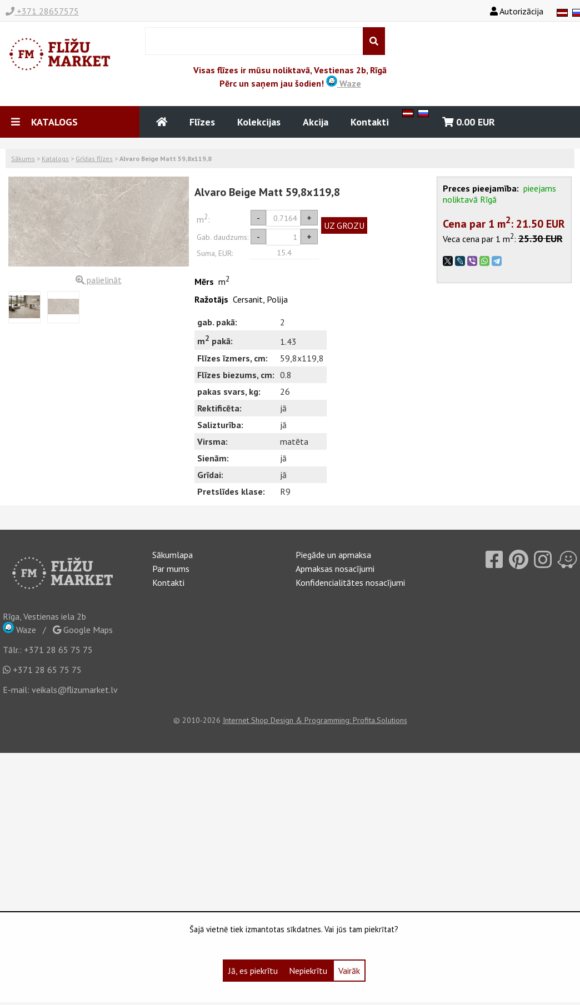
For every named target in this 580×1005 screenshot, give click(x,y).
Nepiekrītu (308, 970)
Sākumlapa (172, 554)
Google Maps (83, 629)
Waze (343, 83)
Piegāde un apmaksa (333, 554)
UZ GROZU (344, 225)
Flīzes (202, 121)
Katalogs (55, 158)
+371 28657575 (42, 11)
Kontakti (370, 121)
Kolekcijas (259, 121)
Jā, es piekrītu (253, 970)
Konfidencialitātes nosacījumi (350, 582)
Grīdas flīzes (94, 158)
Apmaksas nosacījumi (335, 568)
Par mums (170, 568)
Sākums (23, 158)
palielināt (99, 279)
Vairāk (349, 970)
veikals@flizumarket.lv (75, 689)
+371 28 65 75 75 (58, 649)
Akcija (315, 121)
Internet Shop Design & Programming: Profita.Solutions (315, 720)
